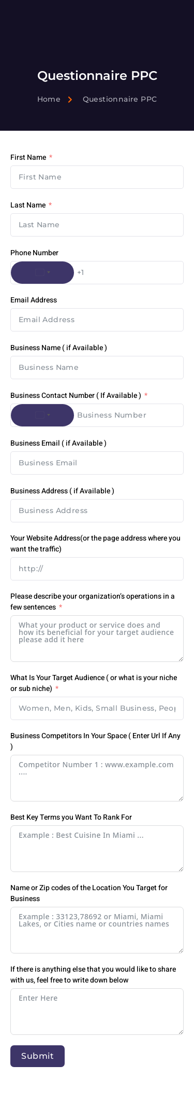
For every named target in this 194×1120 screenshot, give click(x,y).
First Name (28, 157)
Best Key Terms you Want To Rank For (71, 817)
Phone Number (34, 252)
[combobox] (42, 272)
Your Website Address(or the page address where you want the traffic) (95, 544)
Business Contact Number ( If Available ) (75, 395)
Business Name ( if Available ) (58, 347)
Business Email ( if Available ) (58, 443)
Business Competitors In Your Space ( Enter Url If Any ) (95, 741)
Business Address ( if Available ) (62, 491)
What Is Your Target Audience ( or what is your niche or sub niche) (93, 683)
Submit (37, 1056)
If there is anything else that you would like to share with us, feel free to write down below (93, 975)
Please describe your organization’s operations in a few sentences (92, 602)
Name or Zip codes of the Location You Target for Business (89, 893)
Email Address (33, 300)
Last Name (28, 205)
